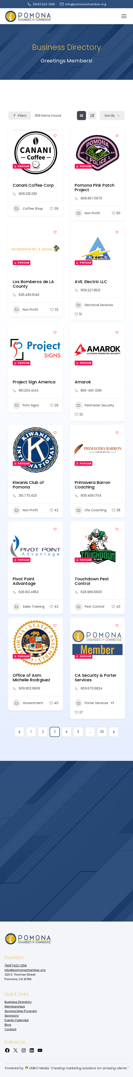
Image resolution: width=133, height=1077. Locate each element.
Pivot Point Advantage (24, 581)
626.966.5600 (91, 592)
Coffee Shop (28, 208)
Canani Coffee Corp (33, 185)
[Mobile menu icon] (123, 16)
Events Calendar (17, 1020)
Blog (8, 1025)
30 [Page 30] (102, 731)
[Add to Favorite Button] (55, 135)
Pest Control (89, 607)
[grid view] (81, 115)
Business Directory (18, 1002)
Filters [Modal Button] (19, 115)
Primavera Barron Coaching (92, 485)
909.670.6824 (91, 688)
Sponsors (12, 1015)
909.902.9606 (29, 688)
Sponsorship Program (21, 1011)
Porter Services (91, 703)
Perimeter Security (94, 405)
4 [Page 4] (66, 731)
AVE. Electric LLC (91, 281)
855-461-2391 (91, 390)
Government (28, 703)
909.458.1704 (91, 495)
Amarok (83, 382)
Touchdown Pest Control (92, 581)
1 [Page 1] (31, 731)
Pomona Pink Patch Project (94, 187)
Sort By (109, 115)
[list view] (92, 115)
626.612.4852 (29, 592)
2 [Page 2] (43, 731)
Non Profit (87, 213)
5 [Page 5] (78, 731)
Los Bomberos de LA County (33, 284)
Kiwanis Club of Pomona (28, 485)
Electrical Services (94, 305)
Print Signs (26, 405)
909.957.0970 (91, 198)
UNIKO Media (37, 1068)
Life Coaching (90, 510)
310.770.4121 (28, 495)
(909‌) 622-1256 (41, 4)
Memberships (15, 1006)
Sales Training (28, 607)
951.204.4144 (29, 390)
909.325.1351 (28, 194)
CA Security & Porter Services (96, 677)
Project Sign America (34, 382)
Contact (10, 1029)
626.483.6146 (29, 295)
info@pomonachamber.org (82, 4)
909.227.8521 (90, 290)
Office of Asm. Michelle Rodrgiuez (31, 677)
